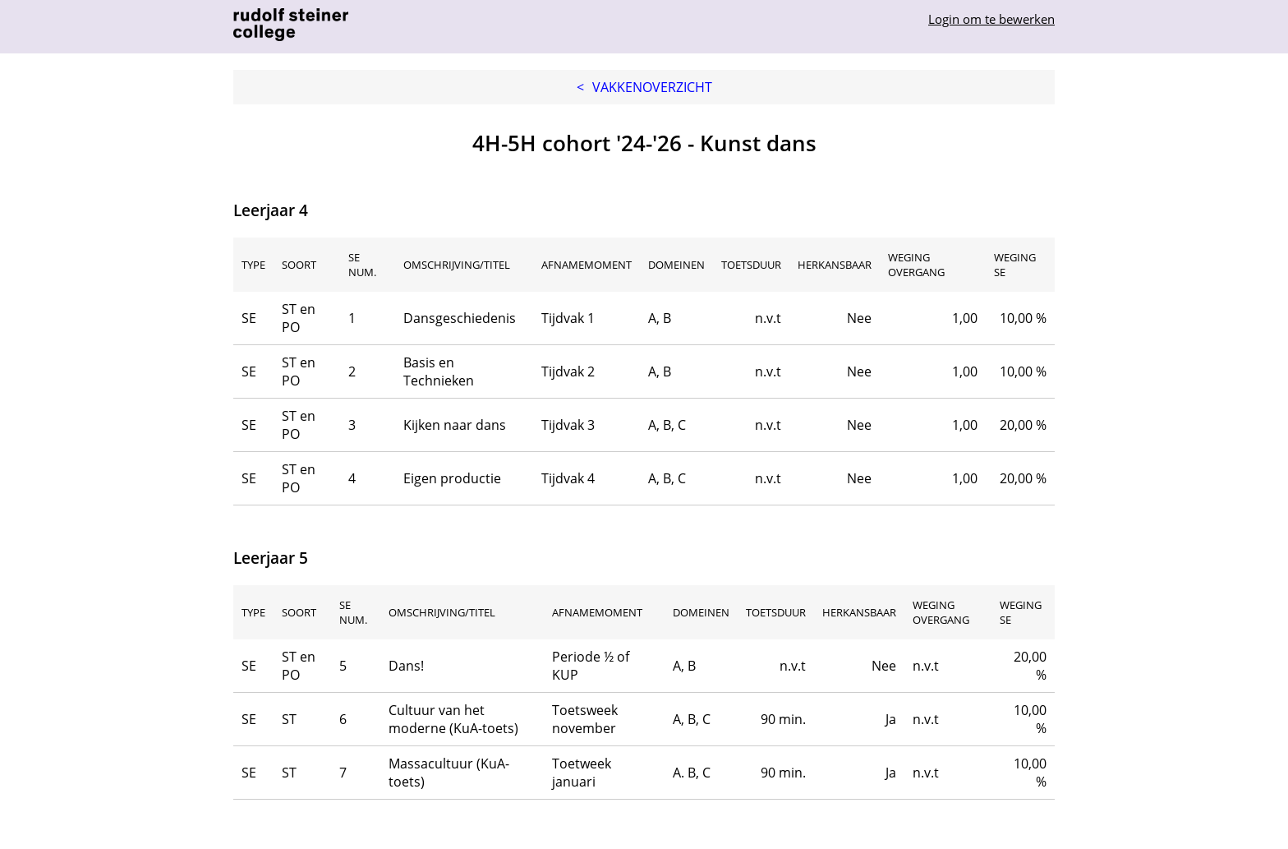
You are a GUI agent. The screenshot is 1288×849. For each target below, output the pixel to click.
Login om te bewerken (991, 19)
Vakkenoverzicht (644, 87)
